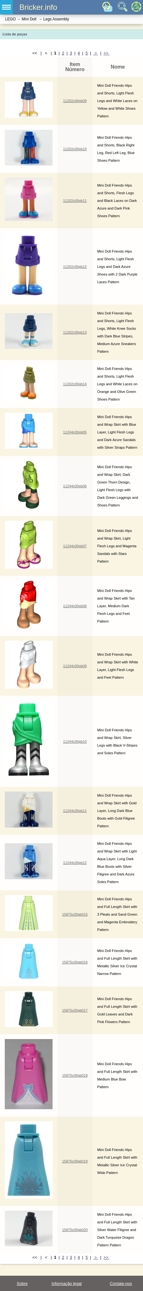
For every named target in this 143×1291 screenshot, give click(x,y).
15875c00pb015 (75, 914)
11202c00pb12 (75, 267)
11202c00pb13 (75, 332)
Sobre (22, 1283)
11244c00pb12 (75, 863)
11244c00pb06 (75, 486)
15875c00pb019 (75, 1161)
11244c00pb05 (75, 432)
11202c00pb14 (75, 384)
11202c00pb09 (75, 101)
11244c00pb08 (75, 606)
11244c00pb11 (75, 811)
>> (107, 53)
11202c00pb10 (75, 149)
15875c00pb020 (75, 1230)
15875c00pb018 (75, 1075)
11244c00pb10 (75, 741)
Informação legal (67, 1283)
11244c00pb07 (75, 546)
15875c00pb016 (75, 962)
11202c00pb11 (75, 201)
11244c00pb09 (75, 666)
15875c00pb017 (75, 1010)
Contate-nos (121, 1283)
